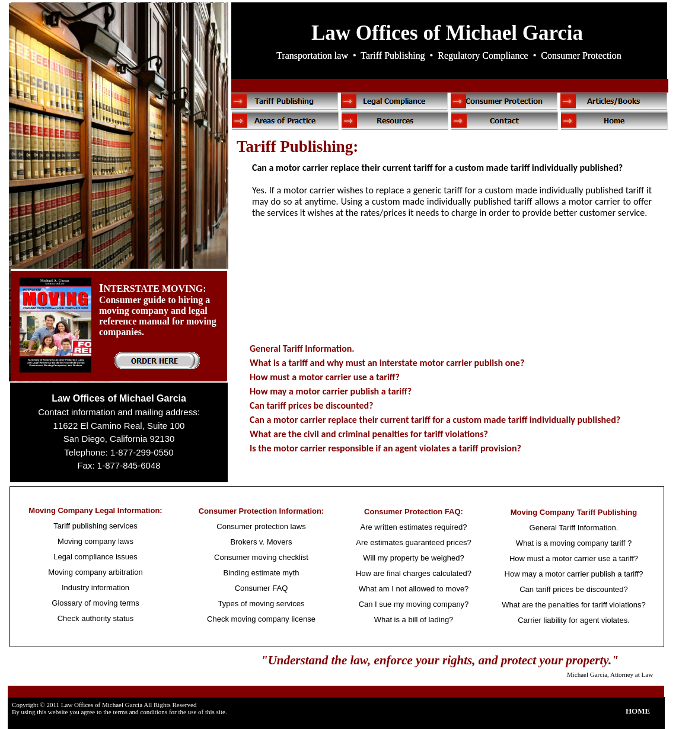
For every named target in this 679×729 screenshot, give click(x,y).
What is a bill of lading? (414, 619)
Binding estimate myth (261, 572)
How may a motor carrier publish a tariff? (331, 391)
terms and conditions (140, 711)
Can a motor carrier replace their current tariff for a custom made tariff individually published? (435, 419)
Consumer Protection (581, 55)
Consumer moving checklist (261, 557)
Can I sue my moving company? (414, 604)
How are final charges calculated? (413, 573)
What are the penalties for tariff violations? (574, 604)
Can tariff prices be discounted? (311, 405)
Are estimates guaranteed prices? (413, 542)
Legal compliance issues (95, 556)
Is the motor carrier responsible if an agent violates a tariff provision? (385, 448)
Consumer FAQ (261, 588)
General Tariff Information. (302, 348)
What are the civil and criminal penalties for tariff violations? (369, 434)
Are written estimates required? (414, 527)
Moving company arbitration (95, 572)
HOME (638, 710)
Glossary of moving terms (95, 603)
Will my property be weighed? (413, 557)
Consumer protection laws (260, 526)
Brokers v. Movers (261, 541)
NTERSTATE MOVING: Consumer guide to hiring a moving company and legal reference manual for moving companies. (157, 310)
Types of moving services (261, 603)
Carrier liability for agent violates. (574, 620)
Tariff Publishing (393, 55)
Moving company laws (95, 541)
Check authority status (96, 618)
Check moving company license (261, 619)
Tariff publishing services (95, 525)
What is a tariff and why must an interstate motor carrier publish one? (387, 362)
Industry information (95, 587)
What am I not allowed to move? (414, 588)
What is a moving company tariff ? (574, 543)
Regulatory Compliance (483, 55)
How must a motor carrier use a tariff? (325, 377)
